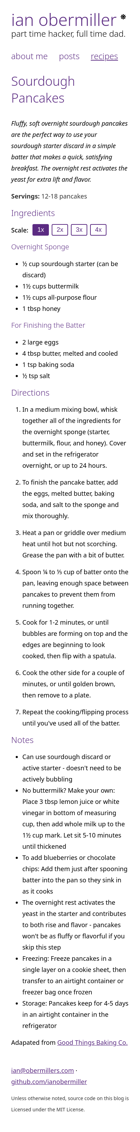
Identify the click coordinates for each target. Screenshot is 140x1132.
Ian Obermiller (64, 19)
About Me (29, 56)
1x (40, 229)
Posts (69, 56)
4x (98, 229)
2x (60, 229)
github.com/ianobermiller (49, 1081)
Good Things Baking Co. (92, 1042)
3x (79, 229)
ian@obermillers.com (42, 1070)
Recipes (104, 56)
